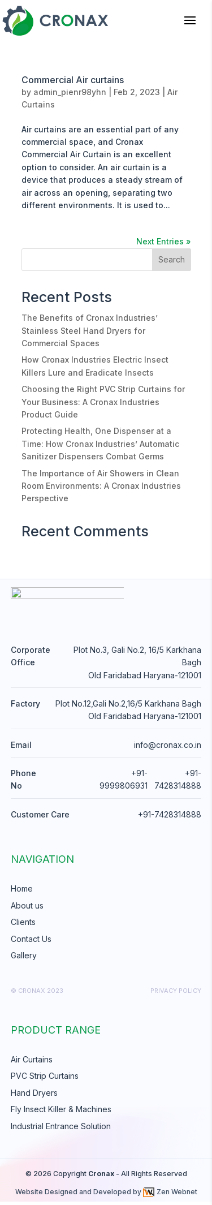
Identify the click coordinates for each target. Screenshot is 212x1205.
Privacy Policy (175, 995)
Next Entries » (163, 241)
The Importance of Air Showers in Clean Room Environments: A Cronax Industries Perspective (101, 485)
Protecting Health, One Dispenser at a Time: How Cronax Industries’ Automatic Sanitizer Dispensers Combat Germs (100, 443)
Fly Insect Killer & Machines (61, 1113)
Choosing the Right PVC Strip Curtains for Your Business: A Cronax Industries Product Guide (103, 401)
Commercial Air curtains (72, 79)
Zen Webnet (170, 1195)
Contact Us (31, 942)
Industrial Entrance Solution (61, 1129)
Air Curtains (32, 1063)
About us (27, 909)
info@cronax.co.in (167, 748)
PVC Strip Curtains (45, 1079)
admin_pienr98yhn (69, 92)
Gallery (24, 958)
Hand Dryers (34, 1096)
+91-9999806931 (123, 783)
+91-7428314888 (177, 783)
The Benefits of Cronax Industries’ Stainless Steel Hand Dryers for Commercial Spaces (89, 330)
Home (22, 892)
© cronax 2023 (37, 995)
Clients (23, 926)
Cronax (101, 1177)
